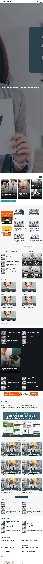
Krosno (16, 179)
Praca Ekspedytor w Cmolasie (11, 337)
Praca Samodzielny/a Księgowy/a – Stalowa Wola (27, 262)
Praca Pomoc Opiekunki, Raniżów (28, 551)
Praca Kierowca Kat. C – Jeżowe (33, 507)
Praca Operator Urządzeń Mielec (7, 493)
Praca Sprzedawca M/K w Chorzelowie (13, 333)
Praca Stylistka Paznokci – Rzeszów (24, 194)
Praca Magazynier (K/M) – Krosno (8, 194)
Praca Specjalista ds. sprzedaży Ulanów (34, 337)
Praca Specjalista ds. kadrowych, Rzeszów (38, 262)
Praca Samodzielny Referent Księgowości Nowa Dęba (35, 275)
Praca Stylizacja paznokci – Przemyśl (8, 308)
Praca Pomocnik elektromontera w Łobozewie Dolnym (11, 527)
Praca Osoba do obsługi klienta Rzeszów (30, 408)
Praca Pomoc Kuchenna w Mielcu (12, 383)
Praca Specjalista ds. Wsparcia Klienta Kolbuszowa (10, 408)
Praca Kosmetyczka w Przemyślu (28, 293)
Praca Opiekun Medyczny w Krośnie (20, 228)
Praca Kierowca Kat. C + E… (10, 507)
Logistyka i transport (5, 500)
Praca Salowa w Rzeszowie (11, 378)
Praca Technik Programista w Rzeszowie (34, 531)
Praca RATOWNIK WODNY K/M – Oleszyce (9, 544)
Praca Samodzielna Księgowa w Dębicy (25, 275)
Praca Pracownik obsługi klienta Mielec (8, 404)
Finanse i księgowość (32, 251)
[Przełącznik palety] (37, 1)
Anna (5, 90)
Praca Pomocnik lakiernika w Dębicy (29, 475)
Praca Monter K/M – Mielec (10, 271)
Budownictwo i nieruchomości (11, 251)
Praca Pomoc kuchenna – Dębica (33, 387)
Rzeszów (28, 179)
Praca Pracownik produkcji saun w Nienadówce (10, 475)
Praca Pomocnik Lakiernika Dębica (12, 263)
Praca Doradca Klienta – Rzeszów (28, 404)
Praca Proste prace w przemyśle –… (7, 457)
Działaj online (21, 425)
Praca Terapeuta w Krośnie (27, 544)
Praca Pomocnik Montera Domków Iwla (12, 276)
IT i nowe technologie (5, 519)
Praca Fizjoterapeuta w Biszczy (7, 322)
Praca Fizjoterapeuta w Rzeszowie (7, 548)
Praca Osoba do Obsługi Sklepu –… (33, 333)
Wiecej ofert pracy (21, 497)
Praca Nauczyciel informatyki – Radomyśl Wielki (36, 193)
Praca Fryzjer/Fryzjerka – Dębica (28, 308)
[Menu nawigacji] (41, 2)
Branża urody (3, 280)
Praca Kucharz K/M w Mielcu (32, 383)
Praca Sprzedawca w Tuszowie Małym (34, 341)
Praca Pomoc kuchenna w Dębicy (12, 387)
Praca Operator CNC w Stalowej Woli (33, 522)
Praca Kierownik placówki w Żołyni (20, 240)
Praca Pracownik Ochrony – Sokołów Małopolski (35, 183)
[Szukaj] (40, 177)
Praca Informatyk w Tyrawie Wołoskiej (12, 531)
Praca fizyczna (21, 559)
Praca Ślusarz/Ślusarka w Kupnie (28, 457)
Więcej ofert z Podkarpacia (28, 246)
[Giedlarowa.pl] (6, 2)
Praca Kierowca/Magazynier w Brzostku (34, 503)
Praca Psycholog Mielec (5, 551)
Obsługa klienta (4, 401)
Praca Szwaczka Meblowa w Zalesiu (35, 240)
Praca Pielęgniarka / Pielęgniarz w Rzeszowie (30, 548)
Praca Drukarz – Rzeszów (27, 493)
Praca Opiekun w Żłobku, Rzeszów (7, 555)
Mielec (41, 189)
